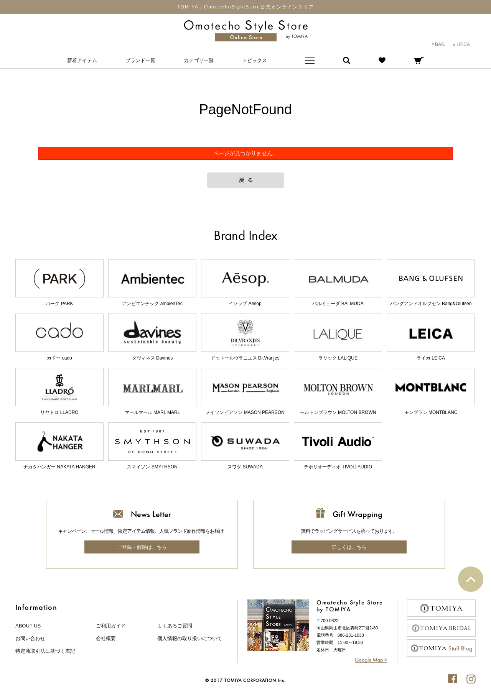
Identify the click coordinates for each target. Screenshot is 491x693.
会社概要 (106, 638)
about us (28, 626)
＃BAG (437, 44)
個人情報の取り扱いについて (189, 638)
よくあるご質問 (174, 626)
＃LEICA (461, 44)
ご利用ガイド (111, 626)
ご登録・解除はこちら (142, 547)
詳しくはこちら (349, 547)
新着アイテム (82, 60)
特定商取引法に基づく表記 (45, 651)
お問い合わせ (30, 638)
